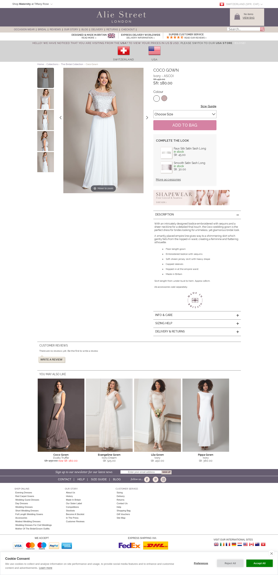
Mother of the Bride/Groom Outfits (32, 528)
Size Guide (208, 106)
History (69, 496)
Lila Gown (157, 454)
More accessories (168, 179)
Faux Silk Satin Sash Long (190, 148)
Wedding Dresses (24, 507)
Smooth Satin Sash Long (189, 163)
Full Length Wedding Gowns (29, 514)
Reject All (230, 563)
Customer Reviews (75, 521)
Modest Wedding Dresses (28, 521)
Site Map (121, 518)
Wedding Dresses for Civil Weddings (33, 525)
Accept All (260, 563)
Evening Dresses (23, 492)
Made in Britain (73, 500)
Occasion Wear (24, 29)
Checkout (128, 29)
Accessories (21, 518)
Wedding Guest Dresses (27, 500)
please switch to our (206, 43)
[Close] (240, 43)
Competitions (72, 507)
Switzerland (123, 59)
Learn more (45, 567)
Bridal (42, 29)
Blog (84, 29)
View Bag (249, 17)
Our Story (71, 29)
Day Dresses (21, 503)
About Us (70, 492)
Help (81, 479)
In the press (72, 518)
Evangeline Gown (109, 454)
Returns (112, 29)
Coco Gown (61, 454)
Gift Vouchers (123, 514)
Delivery (97, 29)
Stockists (70, 510)
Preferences (201, 563)
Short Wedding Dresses (27, 510)
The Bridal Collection (72, 64)
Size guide (99, 479)
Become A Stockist (75, 514)
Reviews (55, 29)
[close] (271, 553)
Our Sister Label (74, 503)
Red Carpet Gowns (24, 496)
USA (155, 59)
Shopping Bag (123, 510)
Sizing (120, 492)
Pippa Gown (205, 454)
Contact (64, 479)
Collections (53, 64)
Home (40, 64)
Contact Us (122, 503)
